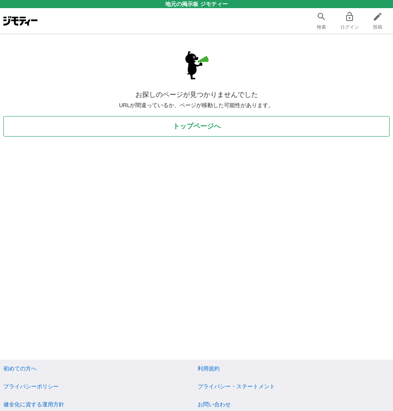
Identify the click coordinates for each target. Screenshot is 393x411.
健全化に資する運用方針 (33, 404)
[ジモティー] (20, 21)
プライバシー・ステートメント (236, 386)
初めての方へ (20, 368)
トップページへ (197, 126)
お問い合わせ (214, 404)
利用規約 (209, 368)
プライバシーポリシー (31, 386)
